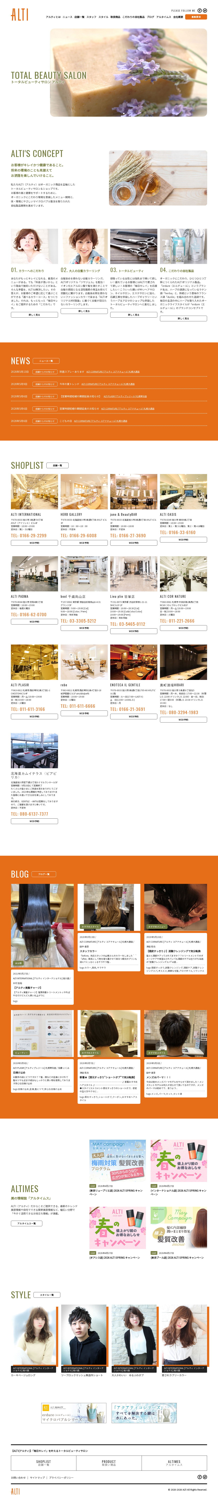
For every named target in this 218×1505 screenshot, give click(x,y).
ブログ (150, 17)
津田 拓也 (150, 946)
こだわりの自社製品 (133, 17)
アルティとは (53, 17)
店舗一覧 (79, 17)
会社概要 (178, 17)
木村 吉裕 (17, 983)
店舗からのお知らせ (44, 371)
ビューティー (21, 1052)
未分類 (18, 963)
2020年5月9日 (19, 384)
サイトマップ (37, 1477)
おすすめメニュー (157, 926)
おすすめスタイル (90, 926)
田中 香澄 (84, 946)
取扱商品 (115, 17)
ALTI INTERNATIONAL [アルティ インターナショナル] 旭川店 (41, 978)
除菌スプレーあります (72, 371)
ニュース (67, 17)
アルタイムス (163, 17)
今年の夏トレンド (69, 384)
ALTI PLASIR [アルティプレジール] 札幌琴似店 (125, 396)
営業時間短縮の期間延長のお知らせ (79, 408)
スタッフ (91, 17)
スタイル (103, 17)
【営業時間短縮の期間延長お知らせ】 (81, 396)
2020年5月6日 (19, 396)
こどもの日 (66, 421)
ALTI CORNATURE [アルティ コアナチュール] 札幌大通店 (113, 371)
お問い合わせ (18, 1477)
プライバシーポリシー (61, 1477)
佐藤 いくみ (63, 1067)
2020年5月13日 (20, 371)
